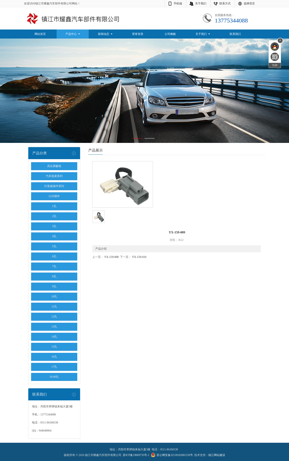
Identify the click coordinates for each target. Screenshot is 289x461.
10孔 (54, 296)
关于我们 (200, 3)
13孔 (54, 326)
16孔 (54, 356)
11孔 (54, 306)
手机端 (178, 3)
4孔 (54, 236)
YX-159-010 (138, 256)
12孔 (54, 316)
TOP (274, 65)
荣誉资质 (137, 34)
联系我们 (235, 34)
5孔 (54, 246)
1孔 (54, 206)
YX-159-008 (111, 256)
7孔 (54, 266)
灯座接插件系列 (54, 186)
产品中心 (72, 34)
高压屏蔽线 (54, 166)
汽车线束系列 (54, 176)
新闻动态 (105, 34)
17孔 (54, 366)
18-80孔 (54, 376)
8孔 (54, 276)
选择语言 (249, 3)
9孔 (54, 286)
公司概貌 (170, 34)
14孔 (54, 336)
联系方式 (225, 3)
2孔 (54, 216)
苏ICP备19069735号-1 (136, 455)
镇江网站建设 (216, 455)
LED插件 (54, 196)
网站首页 (40, 34)
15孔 (54, 346)
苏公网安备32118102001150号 (175, 455)
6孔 (54, 256)
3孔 (54, 226)
